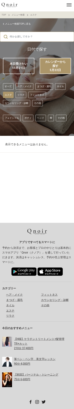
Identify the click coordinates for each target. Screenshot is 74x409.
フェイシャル (12, 118)
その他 (37, 103)
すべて (8, 86)
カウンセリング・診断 (16, 103)
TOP (4, 15)
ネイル (60, 86)
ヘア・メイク (24, 86)
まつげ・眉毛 (44, 86)
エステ (33, 15)
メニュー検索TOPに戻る (18, 23)
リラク (20, 94)
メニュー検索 (18, 15)
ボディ (28, 118)
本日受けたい (18, 66)
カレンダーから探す (55, 66)
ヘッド (40, 118)
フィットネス (37, 94)
